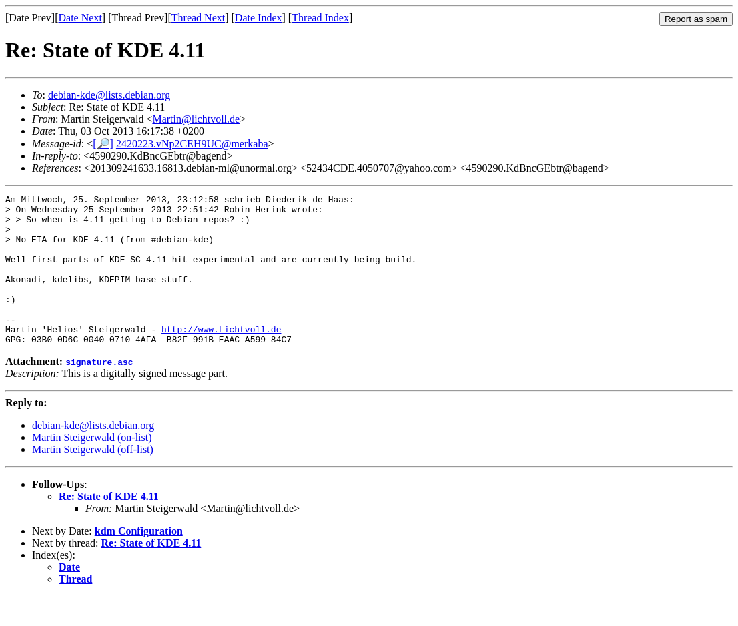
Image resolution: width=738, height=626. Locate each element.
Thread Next (198, 17)
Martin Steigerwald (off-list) (92, 479)
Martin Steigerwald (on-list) (92, 467)
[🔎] (103, 143)
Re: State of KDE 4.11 (109, 526)
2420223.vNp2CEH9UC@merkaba (192, 143)
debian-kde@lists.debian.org (109, 95)
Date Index (258, 17)
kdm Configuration (139, 561)
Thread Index (320, 17)
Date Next (80, 17)
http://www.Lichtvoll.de (221, 357)
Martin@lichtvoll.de (196, 119)
